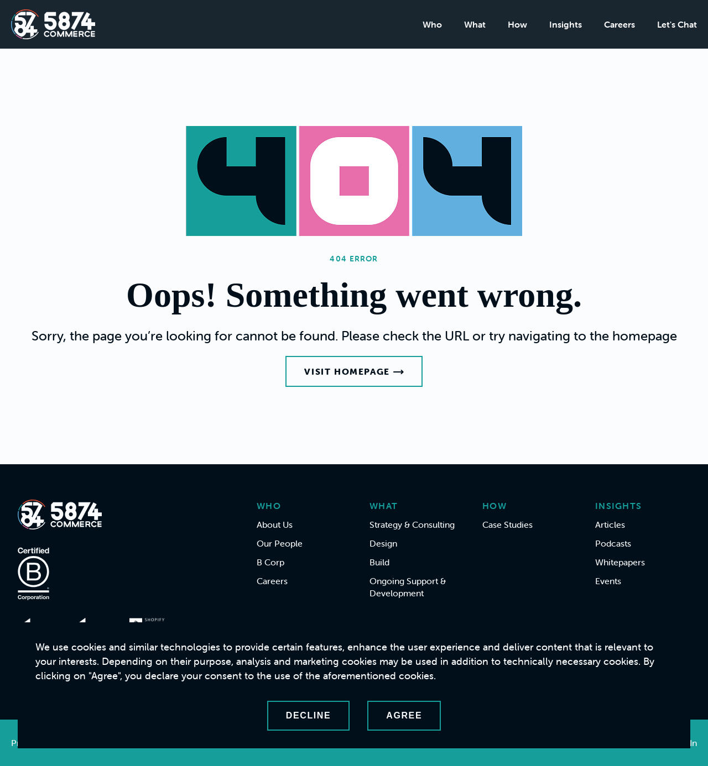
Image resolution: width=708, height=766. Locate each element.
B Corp (270, 562)
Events (608, 580)
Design (383, 543)
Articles (610, 524)
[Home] (53, 24)
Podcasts (613, 543)
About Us (275, 524)
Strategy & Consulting (412, 524)
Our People (280, 543)
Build (379, 562)
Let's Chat (677, 24)
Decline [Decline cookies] (308, 715)
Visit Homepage (353, 371)
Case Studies (507, 524)
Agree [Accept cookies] (404, 715)
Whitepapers (620, 562)
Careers (619, 24)
